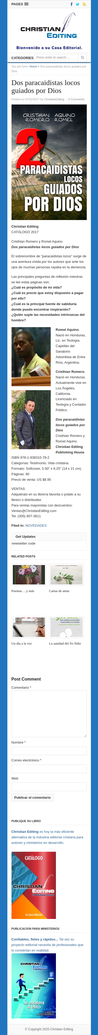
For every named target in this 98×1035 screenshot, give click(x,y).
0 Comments (76, 99)
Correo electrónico (26, 760)
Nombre (18, 742)
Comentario (21, 687)
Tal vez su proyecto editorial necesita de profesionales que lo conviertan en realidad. (47, 944)
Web (15, 778)
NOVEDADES (36, 525)
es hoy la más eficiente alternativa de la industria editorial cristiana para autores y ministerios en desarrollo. (47, 837)
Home (33, 66)
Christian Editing (61, 1029)
